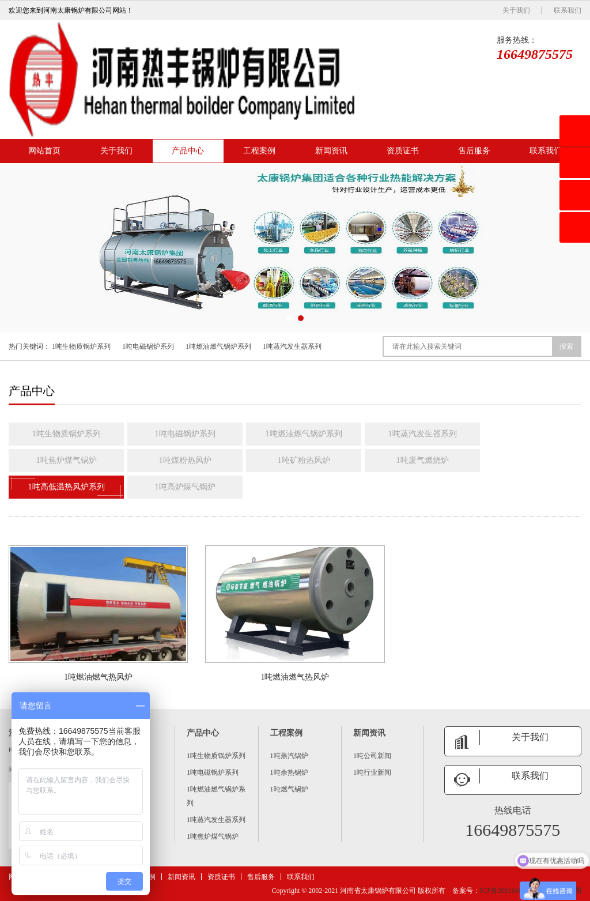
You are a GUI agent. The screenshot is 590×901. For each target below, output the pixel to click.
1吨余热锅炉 (289, 772)
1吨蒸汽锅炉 (289, 756)
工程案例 (259, 150)
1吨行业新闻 (372, 772)
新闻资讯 (331, 150)
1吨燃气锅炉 (289, 789)
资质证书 (403, 150)
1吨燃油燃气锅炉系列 (218, 346)
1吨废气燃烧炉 (422, 460)
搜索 (566, 346)
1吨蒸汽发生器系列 (292, 346)
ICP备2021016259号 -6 (513, 891)
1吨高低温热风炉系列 (66, 487)
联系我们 (567, 10)
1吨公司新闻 (372, 756)
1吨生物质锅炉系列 (81, 346)
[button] (289, 318)
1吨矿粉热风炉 (304, 460)
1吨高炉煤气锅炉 (185, 486)
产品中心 (188, 150)
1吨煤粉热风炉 (185, 460)
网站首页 (44, 150)
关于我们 (516, 10)
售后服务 (474, 150)
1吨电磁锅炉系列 (148, 346)
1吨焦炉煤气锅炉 (66, 460)
